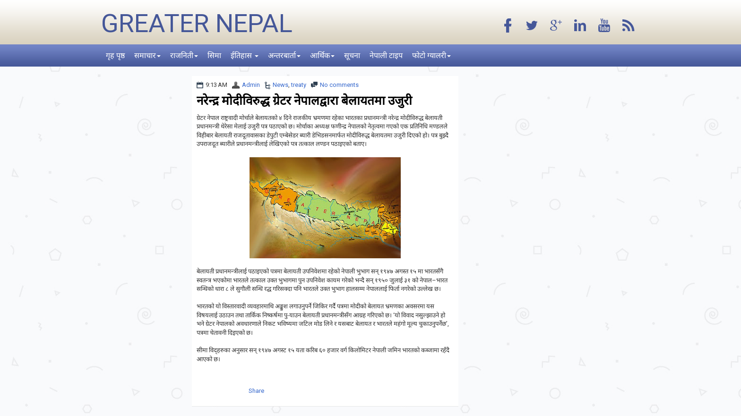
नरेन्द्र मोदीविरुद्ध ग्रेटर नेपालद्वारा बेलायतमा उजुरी (304, 100)
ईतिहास (244, 55)
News (280, 84)
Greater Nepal (197, 23)
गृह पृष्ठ (115, 55)
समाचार (147, 55)
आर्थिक (322, 55)
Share (256, 390)
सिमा (214, 55)
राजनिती (184, 55)
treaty (298, 84)
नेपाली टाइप (386, 55)
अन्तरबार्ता (284, 55)
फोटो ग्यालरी (431, 55)
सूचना (352, 55)
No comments (339, 84)
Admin (251, 84)
